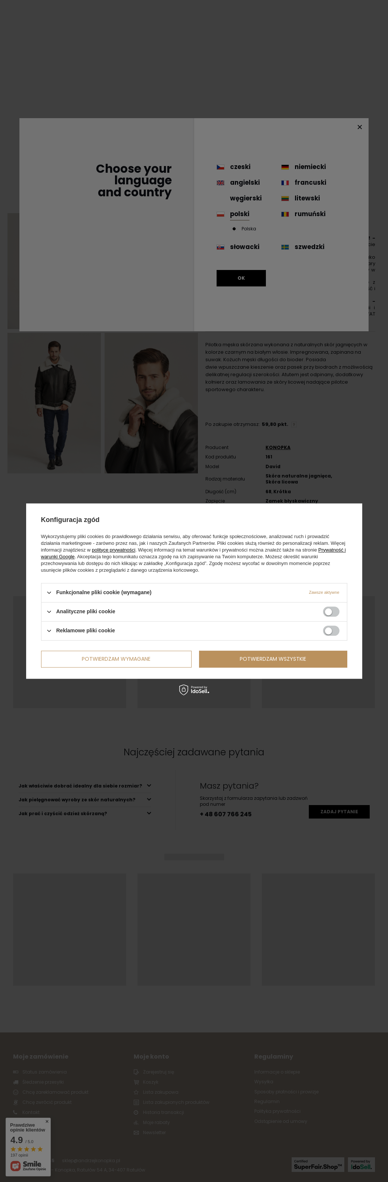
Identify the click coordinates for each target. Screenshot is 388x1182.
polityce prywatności (113, 550)
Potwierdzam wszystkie (273, 659)
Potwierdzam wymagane (116, 659)
